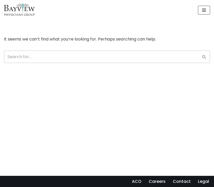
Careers (157, 181)
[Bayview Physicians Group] (20, 10)
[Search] (101, 56)
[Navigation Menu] (204, 10)
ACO (136, 181)
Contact (182, 181)
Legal (203, 181)
